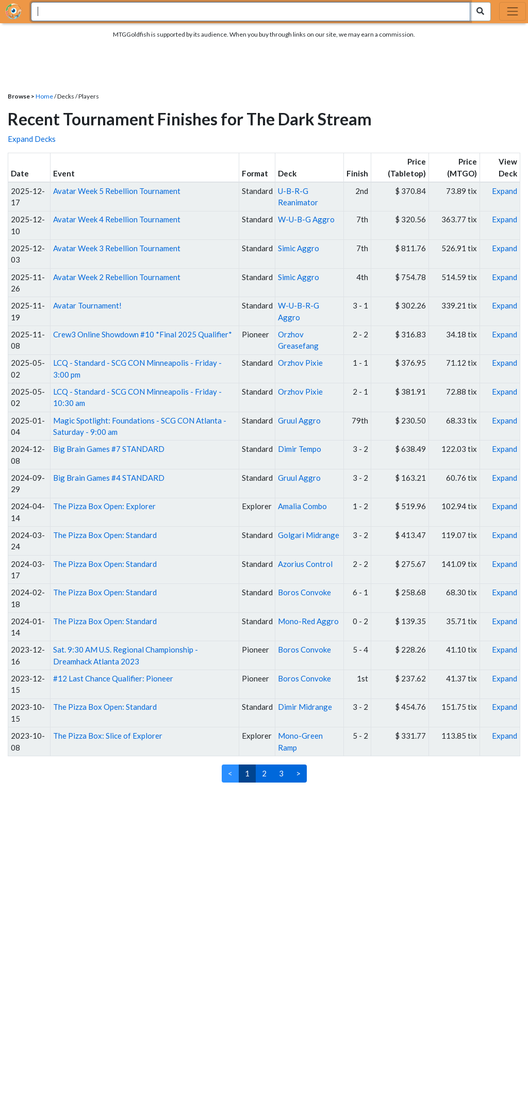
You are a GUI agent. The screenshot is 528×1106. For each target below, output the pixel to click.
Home (44, 96)
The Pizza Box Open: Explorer (104, 506)
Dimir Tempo (299, 448)
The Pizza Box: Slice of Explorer (107, 735)
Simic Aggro (298, 248)
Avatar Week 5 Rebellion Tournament (116, 191)
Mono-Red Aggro (308, 621)
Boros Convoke (304, 592)
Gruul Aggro (299, 420)
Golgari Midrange (308, 535)
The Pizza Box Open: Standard (105, 535)
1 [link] (247, 773)
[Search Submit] (480, 11)
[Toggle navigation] (512, 11)
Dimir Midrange (305, 706)
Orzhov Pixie (300, 362)
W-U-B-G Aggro (306, 219)
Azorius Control (305, 563)
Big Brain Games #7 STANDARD (108, 448)
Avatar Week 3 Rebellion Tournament (116, 248)
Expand (504, 191)
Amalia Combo (302, 506)
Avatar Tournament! (87, 305)
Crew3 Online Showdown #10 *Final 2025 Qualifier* (142, 334)
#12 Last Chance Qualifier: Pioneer (113, 678)
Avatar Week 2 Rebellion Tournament (116, 277)
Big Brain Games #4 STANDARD (108, 477)
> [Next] (298, 773)
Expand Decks (32, 138)
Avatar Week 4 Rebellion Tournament (116, 219)
